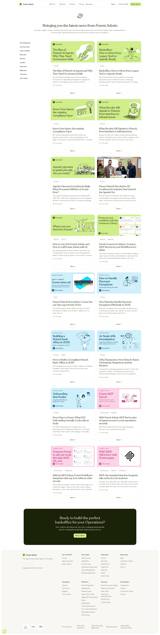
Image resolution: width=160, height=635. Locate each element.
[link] (73, 93)
